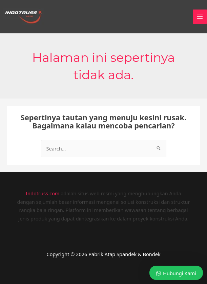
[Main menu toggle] (200, 17)
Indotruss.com (42, 193)
